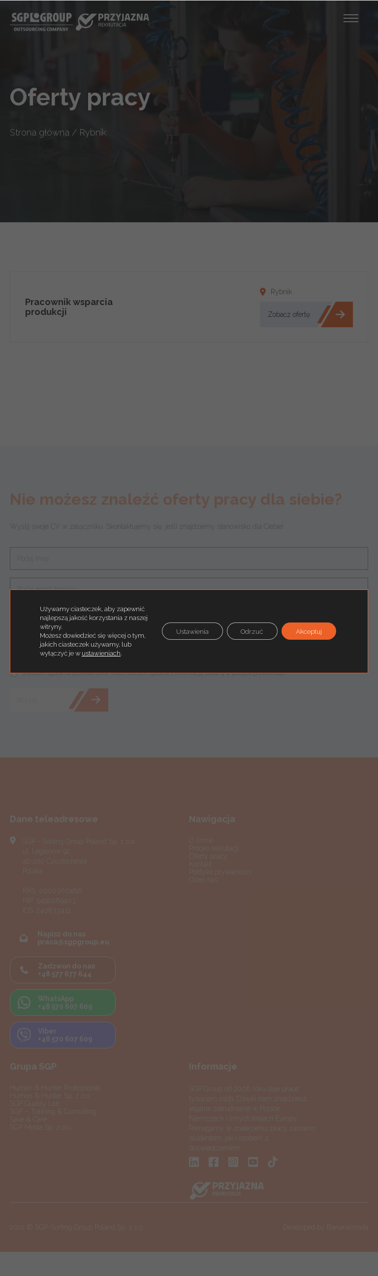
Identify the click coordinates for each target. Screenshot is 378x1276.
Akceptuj (308, 631)
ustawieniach (112, 653)
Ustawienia (188, 631)
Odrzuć (250, 631)
